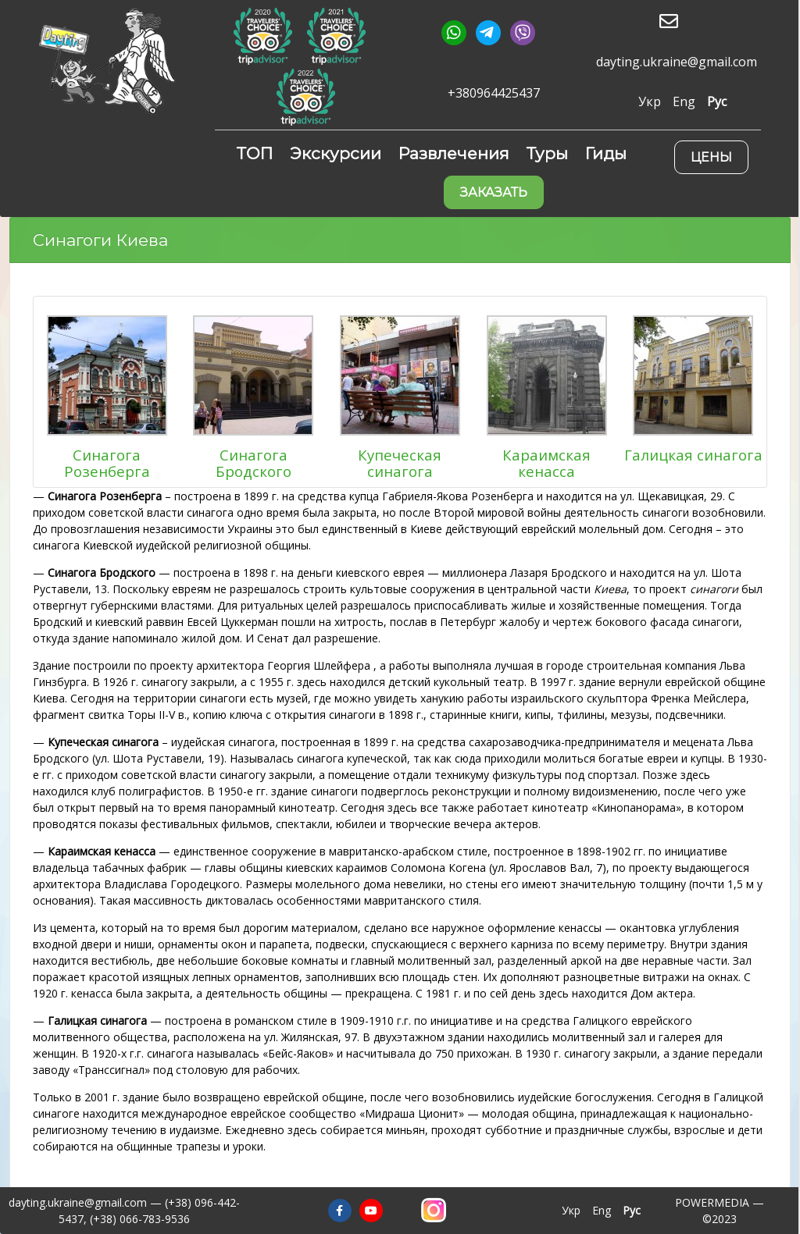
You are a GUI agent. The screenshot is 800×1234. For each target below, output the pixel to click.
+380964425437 (494, 93)
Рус (717, 101)
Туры (547, 153)
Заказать (493, 192)
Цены (711, 157)
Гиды (606, 153)
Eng (684, 101)
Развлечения (453, 153)
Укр (649, 101)
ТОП (255, 153)
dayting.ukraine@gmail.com (676, 62)
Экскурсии (335, 153)
